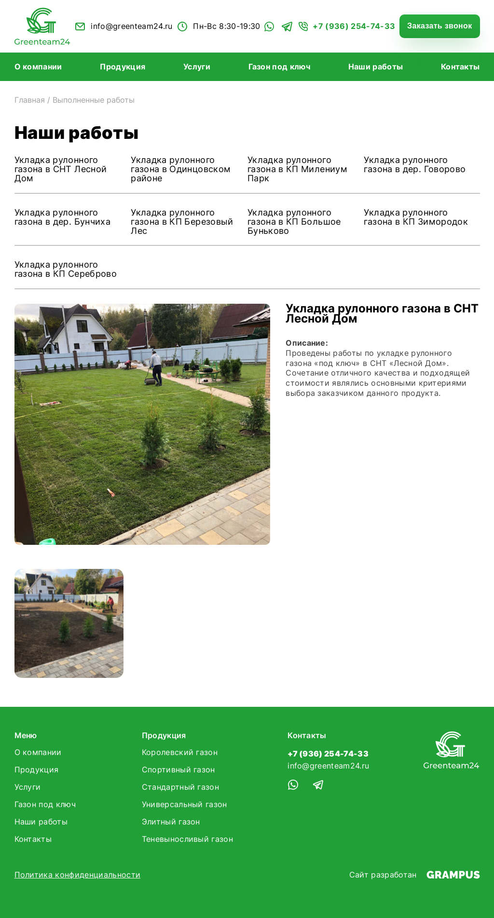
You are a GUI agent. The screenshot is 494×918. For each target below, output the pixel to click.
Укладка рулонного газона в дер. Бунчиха (62, 217)
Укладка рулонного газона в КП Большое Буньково (294, 222)
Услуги (196, 66)
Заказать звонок (439, 26)
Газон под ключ (279, 66)
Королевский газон (180, 752)
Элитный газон (171, 821)
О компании (38, 66)
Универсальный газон (184, 804)
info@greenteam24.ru (328, 766)
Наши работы (375, 66)
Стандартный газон (180, 787)
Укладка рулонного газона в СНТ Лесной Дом (60, 169)
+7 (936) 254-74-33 (328, 754)
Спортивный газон (178, 769)
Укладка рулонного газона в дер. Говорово (415, 165)
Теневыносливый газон (187, 839)
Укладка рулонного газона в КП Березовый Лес (182, 222)
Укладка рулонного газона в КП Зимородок (416, 217)
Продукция (122, 66)
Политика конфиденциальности (77, 874)
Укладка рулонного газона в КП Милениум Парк (297, 169)
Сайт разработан (414, 874)
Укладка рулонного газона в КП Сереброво (65, 269)
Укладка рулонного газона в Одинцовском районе (181, 169)
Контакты (460, 66)
